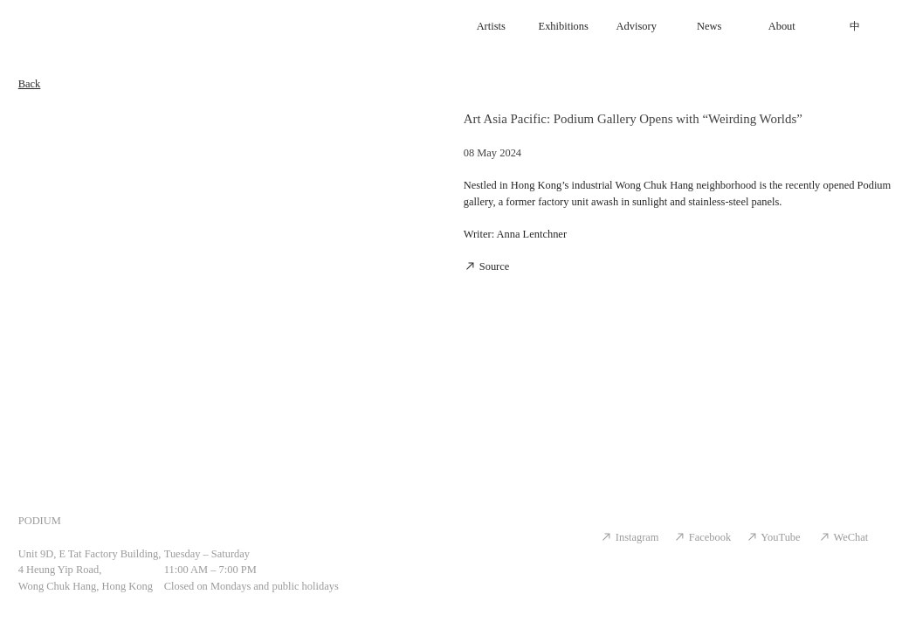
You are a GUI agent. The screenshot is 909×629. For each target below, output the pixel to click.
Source (487, 266)
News (709, 26)
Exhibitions (564, 26)
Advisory (636, 26)
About (781, 26)
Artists (491, 26)
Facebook (702, 537)
